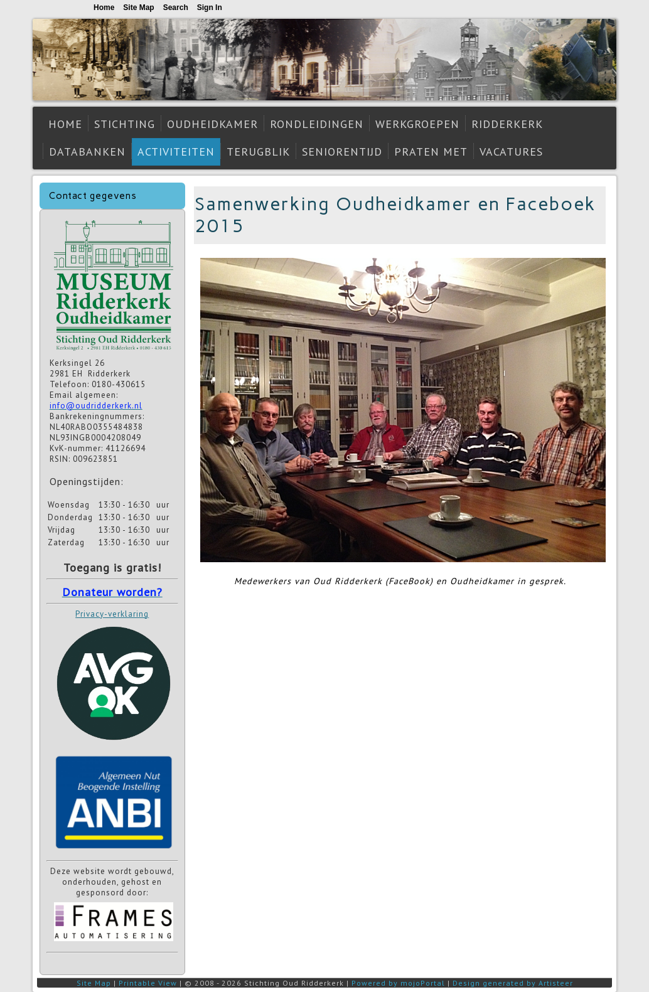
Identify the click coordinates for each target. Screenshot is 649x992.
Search (175, 7)
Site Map (94, 983)
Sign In (209, 7)
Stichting (124, 124)
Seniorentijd (342, 151)
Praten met (431, 151)
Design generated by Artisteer (513, 983)
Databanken (87, 151)
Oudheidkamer (212, 124)
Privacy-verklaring (112, 614)
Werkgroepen (417, 124)
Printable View (148, 983)
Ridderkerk (507, 124)
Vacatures (511, 151)
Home (65, 124)
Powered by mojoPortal (398, 983)
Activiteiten (176, 151)
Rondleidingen (316, 124)
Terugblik (258, 151)
